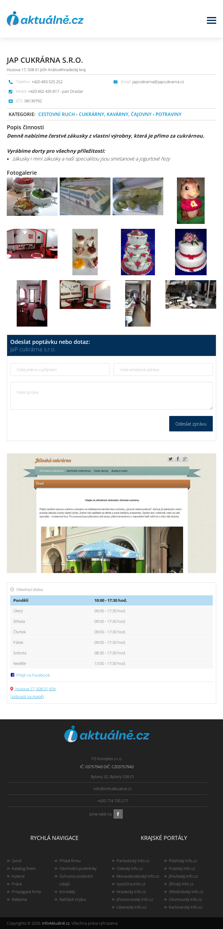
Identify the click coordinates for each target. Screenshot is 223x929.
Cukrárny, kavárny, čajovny (115, 114)
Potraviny (169, 114)
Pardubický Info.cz (133, 860)
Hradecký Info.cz (131, 891)
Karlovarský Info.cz (185, 907)
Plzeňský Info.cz (183, 860)
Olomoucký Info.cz (185, 899)
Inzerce (18, 876)
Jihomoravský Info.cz (135, 899)
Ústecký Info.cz (130, 868)
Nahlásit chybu (72, 899)
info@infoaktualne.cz (112, 788)
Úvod (16, 860)
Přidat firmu (70, 860)
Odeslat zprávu (191, 424)
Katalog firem (24, 868)
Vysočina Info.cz (131, 884)
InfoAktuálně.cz (56, 923)
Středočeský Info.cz (186, 891)
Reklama (19, 899)
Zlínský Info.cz (181, 884)
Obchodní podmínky (77, 868)
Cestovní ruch (56, 114)
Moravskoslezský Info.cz (138, 876)
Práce (17, 884)
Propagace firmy (26, 891)
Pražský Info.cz (182, 868)
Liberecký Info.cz (131, 907)
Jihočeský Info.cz (183, 876)
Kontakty (67, 891)
